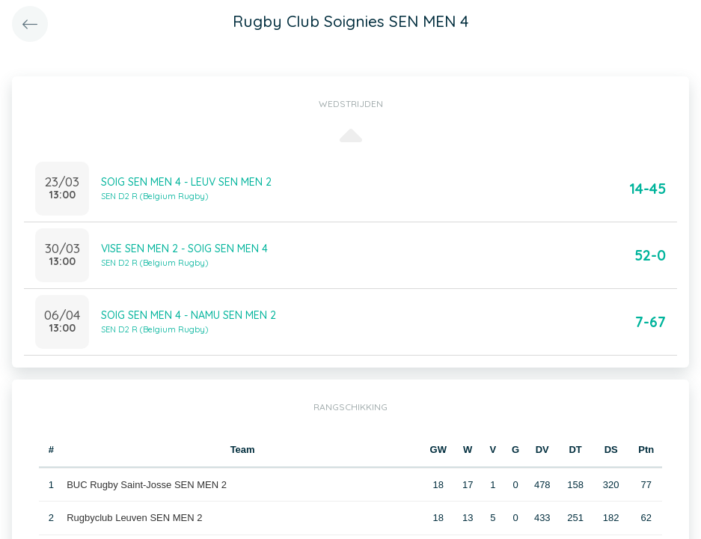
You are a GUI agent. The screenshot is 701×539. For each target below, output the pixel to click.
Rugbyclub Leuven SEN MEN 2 (134, 517)
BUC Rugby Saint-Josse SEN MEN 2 (147, 484)
